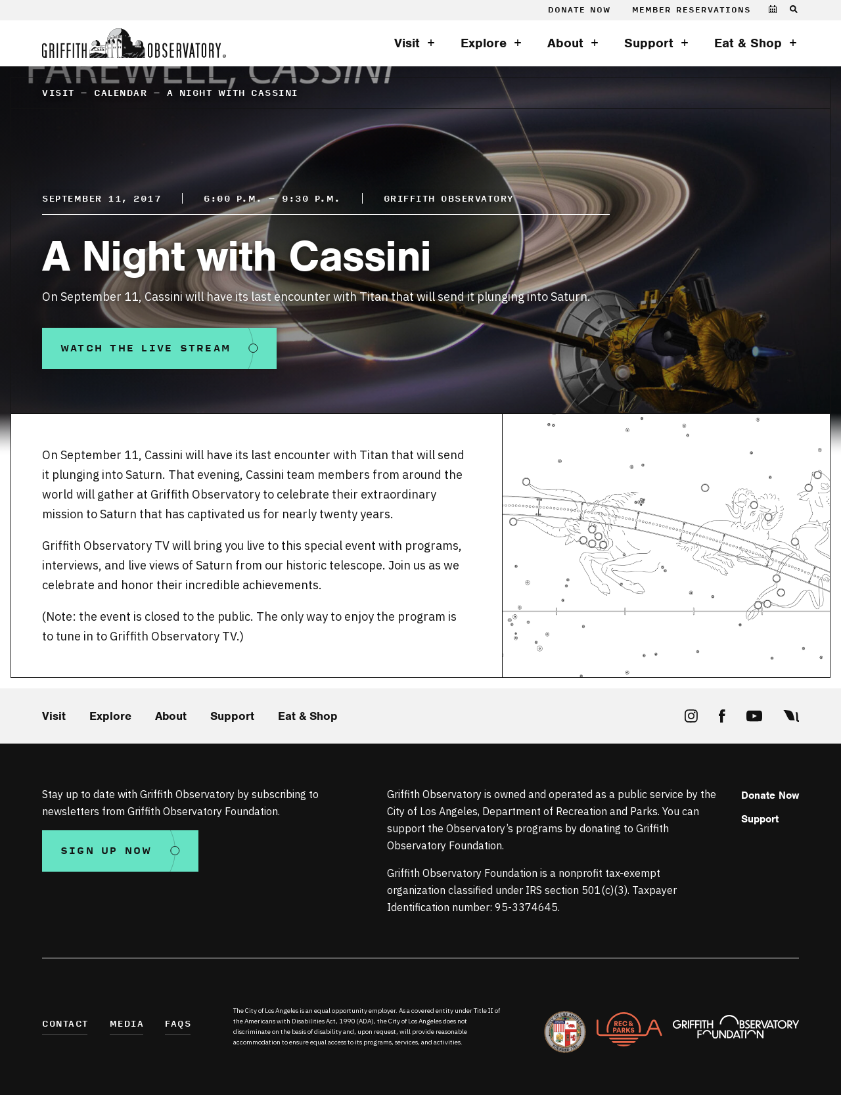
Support (648, 43)
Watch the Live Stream (145, 348)
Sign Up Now (106, 851)
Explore (484, 43)
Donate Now (579, 10)
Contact (65, 1024)
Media (127, 1024)
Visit (407, 43)
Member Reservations (691, 10)
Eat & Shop (748, 43)
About (565, 43)
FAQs (178, 1024)
